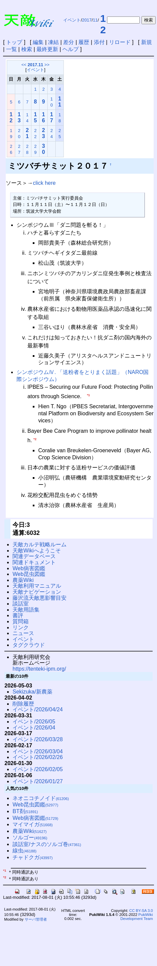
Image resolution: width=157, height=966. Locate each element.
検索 (26, 49)
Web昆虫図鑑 (28, 574)
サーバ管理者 (36, 919)
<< (23, 64)
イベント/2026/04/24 (37, 709)
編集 (38, 42)
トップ (14, 42)
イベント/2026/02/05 (37, 769)
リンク (20, 627)
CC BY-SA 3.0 (141, 911)
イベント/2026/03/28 (37, 739)
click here (44, 183)
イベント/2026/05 (33, 721)
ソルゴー (29, 837)
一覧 (11, 49)
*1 (88, 395)
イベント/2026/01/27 (37, 781)
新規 (146, 42)
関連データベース (34, 556)
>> (46, 64)
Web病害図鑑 (28, 568)
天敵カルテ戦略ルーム (39, 544)
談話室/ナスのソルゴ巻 (46, 844)
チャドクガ (32, 857)
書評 (17, 615)
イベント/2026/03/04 (37, 751)
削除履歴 (23, 704)
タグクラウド (28, 645)
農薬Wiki (22, 580)
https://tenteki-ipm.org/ (39, 669)
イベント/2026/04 (33, 727)
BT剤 (25, 811)
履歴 (83, 42)
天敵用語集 (26, 610)
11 (95, 20)
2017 (86, 20)
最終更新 (47, 49)
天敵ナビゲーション (36, 592)
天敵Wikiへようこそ (36, 550)
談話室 (20, 603)
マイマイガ (32, 824)
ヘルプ (70, 49)
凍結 (53, 42)
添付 (99, 42)
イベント (72, 20)
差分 (68, 42)
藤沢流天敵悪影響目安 (39, 598)
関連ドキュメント (34, 562)
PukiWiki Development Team (137, 917)
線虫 (24, 850)
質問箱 (20, 621)
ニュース (23, 633)
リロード (120, 42)
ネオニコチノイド (40, 798)
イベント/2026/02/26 (37, 757)
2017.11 (35, 64)
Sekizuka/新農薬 (32, 692)
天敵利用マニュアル (36, 586)
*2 (34, 439)
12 (103, 24)
